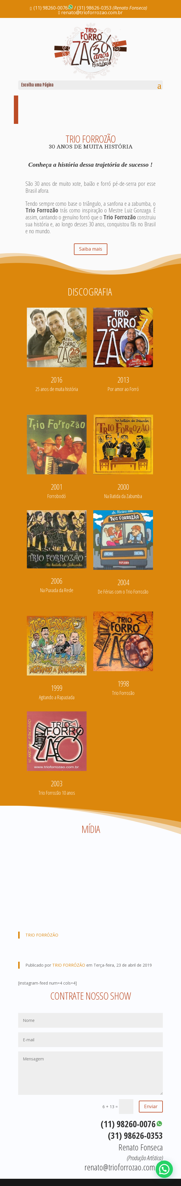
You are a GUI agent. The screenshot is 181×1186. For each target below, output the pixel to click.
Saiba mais (90, 249)
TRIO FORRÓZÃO (41, 935)
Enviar (151, 1106)
